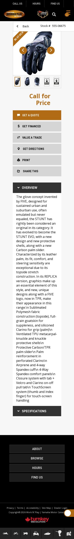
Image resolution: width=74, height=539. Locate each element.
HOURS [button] (37, 468)
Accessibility (32, 508)
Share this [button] (27, 171)
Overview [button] (26, 187)
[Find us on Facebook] (69, 4)
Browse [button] (37, 458)
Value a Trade (29, 137)
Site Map (46, 508)
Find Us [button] (37, 477)
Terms (20, 508)
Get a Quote (28, 115)
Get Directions (30, 148)
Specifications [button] (31, 411)
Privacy (10, 508)
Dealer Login (60, 508)
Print (23, 160)
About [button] (37, 449)
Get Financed (29, 126)
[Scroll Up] (68, 513)
